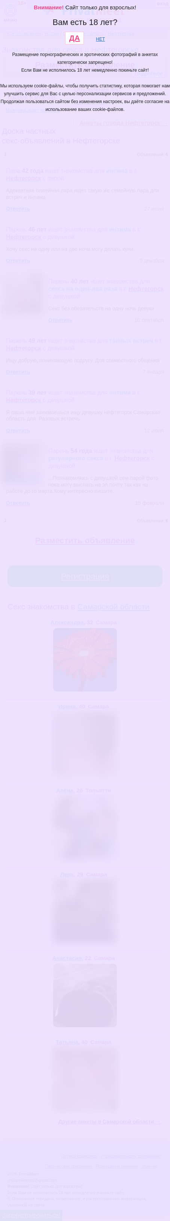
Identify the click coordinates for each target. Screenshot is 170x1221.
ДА (74, 38)
